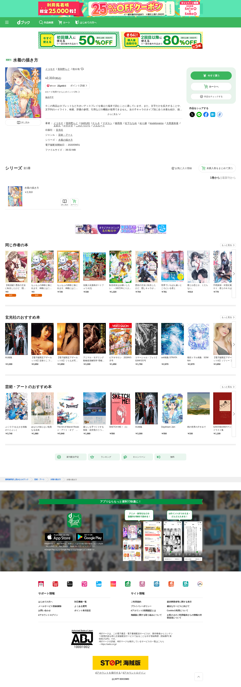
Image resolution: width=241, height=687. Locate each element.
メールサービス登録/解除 (49, 606)
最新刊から (229, 177)
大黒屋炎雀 (172, 123)
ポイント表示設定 (82, 610)
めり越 (143, 123)
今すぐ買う (214, 75)
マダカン (107, 123)
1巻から (215, 177)
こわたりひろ (83, 125)
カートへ (214, 86)
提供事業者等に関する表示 (179, 602)
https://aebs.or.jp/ (109, 644)
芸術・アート (65, 134)
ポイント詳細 (77, 85)
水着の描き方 (32, 187)
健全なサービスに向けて (178, 606)
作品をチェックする (213, 96)
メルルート (99, 125)
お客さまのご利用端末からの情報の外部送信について (184, 616)
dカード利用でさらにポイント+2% (61, 92)
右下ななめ (131, 123)
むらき (96, 123)
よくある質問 (80, 606)
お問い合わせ (44, 610)
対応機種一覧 (80, 602)
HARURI (85, 123)
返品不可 (49, 97)
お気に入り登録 (183, 168)
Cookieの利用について (177, 610)
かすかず (68, 125)
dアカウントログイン (48, 615)
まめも (57, 125)
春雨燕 (118, 123)
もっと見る (227, 245)
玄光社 (59, 130)
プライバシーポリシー (141, 606)
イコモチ (50, 69)
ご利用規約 (136, 602)
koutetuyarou (157, 123)
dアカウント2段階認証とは (143, 610)
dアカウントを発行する (108, 672)
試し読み (25, 122)
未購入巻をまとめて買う (220, 168)
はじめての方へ (45, 602)
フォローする (82, 69)
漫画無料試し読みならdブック (16, 479)
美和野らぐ (64, 69)
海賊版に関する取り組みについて (146, 615)
